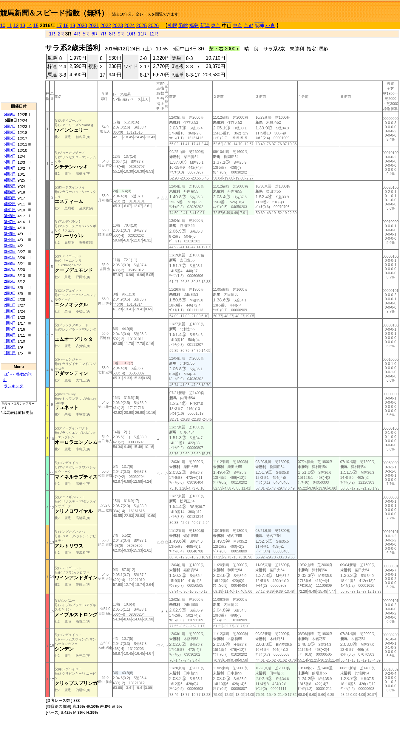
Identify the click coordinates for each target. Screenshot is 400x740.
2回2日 (10, 299)
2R (61, 33)
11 (9, 25)
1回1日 (10, 353)
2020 (81, 25)
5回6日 (10, 132)
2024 (129, 25)
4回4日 (10, 192)
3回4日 (10, 239)
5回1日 (10, 162)
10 (2, 25)
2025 (141, 25)
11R (142, 33)
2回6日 (10, 275)
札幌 (172, 25)
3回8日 (10, 215)
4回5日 (10, 186)
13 (22, 25)
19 (72, 25)
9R (121, 33)
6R (95, 33)
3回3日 (10, 245)
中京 (237, 25)
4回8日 (10, 168)
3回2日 (10, 251)
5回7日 (10, 126)
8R (112, 33)
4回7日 (10, 174)
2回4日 (10, 287)
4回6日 (10, 180)
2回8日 (10, 263)
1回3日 (10, 341)
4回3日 (10, 198)
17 (59, 25)
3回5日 (10, 233)
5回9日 (10, 114)
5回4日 (10, 144)
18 (66, 25)
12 (16, 25)
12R (153, 33)
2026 (153, 25)
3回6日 (10, 227)
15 (35, 25)
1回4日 (10, 335)
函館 (183, 25)
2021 (93, 25)
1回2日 (10, 347)
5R (86, 33)
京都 (248, 25)
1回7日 (10, 317)
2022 (105, 25)
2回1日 (10, 305)
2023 (117, 25)
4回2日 (10, 204)
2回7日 (10, 269)
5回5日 (10, 138)
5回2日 (10, 156)
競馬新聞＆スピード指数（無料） (54, 13)
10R (130, 33)
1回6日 (10, 323)
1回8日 (10, 311)
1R (52, 33)
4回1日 (10, 210)
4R (77, 33)
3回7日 (10, 221)
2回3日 (10, 293)
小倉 (270, 25)
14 (29, 25)
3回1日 (10, 257)
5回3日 (10, 150)
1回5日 (10, 329)
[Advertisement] (19, 66)
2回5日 (10, 281)
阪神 (259, 25)
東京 (215, 25)
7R (103, 33)
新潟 (205, 25)
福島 (194, 25)
